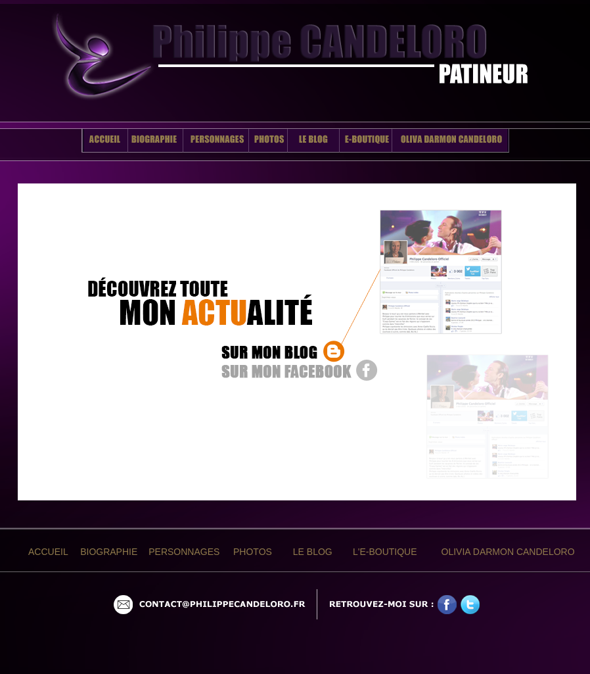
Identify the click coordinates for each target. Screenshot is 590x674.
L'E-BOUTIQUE (385, 551)
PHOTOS (252, 551)
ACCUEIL (48, 551)
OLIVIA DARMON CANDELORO (508, 551)
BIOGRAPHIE (108, 551)
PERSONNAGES (183, 551)
